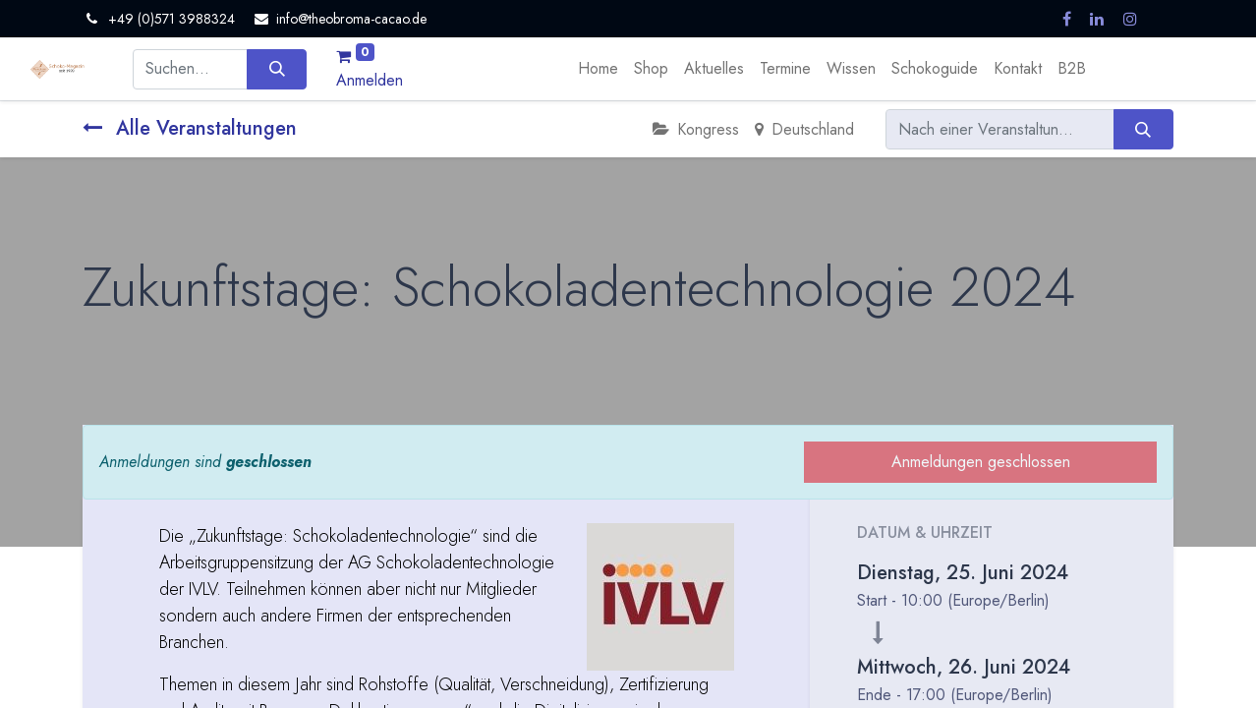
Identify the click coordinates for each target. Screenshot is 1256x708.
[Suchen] (277, 68)
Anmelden (369, 80)
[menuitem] (598, 68)
